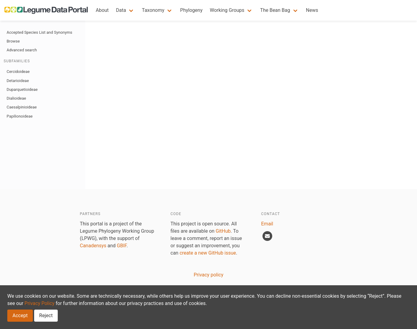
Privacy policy (209, 275)
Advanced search (22, 50)
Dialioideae (16, 98)
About (102, 10)
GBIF (122, 245)
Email (267, 224)
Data (121, 10)
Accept (20, 315)
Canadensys (93, 245)
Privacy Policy (40, 303)
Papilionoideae (20, 116)
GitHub (223, 231)
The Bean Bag (275, 10)
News (312, 10)
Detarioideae (18, 80)
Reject (46, 315)
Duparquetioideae (22, 89)
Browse (13, 41)
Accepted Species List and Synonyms (39, 32)
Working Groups (227, 10)
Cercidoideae (18, 71)
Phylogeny (191, 10)
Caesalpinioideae (22, 107)
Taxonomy (153, 10)
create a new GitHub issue (207, 253)
